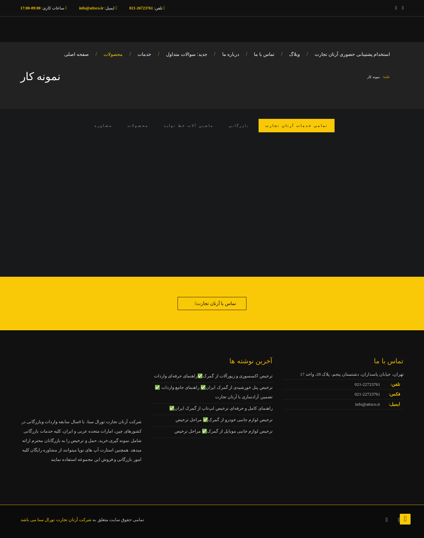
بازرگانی (239, 126)
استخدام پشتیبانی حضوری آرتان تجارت (352, 54)
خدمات (144, 54)
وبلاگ (294, 54)
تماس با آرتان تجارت (216, 303)
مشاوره (103, 126)
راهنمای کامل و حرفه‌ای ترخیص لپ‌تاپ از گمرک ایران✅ (221, 408)
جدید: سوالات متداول (186, 54)
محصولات (113, 54)
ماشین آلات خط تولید (189, 126)
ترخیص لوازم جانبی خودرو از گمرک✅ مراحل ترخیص (224, 419)
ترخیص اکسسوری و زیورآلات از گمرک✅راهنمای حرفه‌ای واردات (213, 375)
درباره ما (230, 54)
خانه (387, 77)
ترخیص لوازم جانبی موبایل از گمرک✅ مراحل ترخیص (224, 431)
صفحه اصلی (76, 54)
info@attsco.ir (367, 404)
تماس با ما (264, 54)
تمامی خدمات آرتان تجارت (296, 126)
